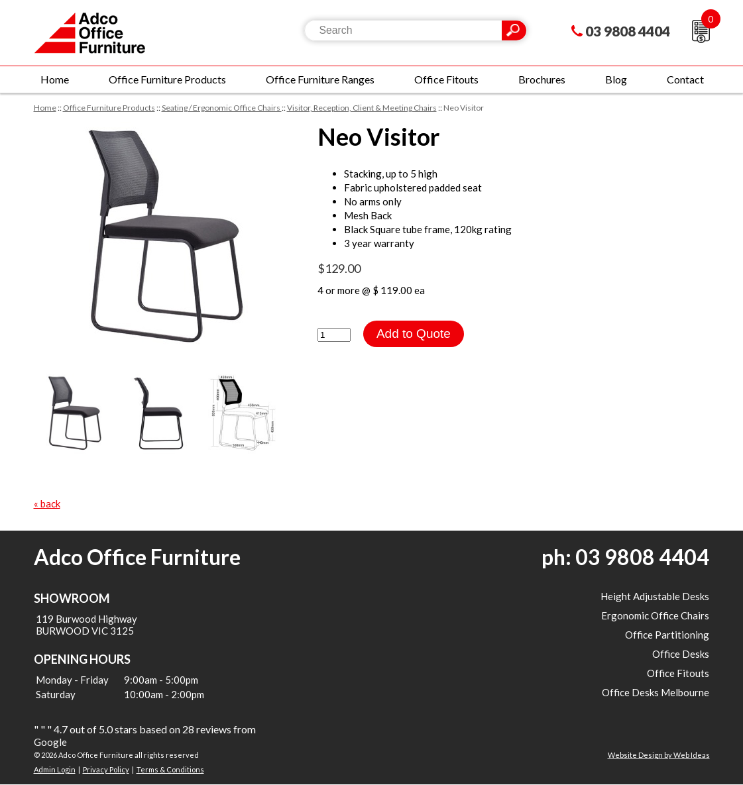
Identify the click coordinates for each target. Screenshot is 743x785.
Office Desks (680, 654)
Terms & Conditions (170, 769)
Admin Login (55, 769)
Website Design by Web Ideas (659, 755)
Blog (616, 79)
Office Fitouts (446, 79)
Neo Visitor (463, 108)
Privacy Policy (106, 769)
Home (54, 79)
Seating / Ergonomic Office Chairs (222, 108)
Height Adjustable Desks (654, 596)
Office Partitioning (667, 635)
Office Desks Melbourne (655, 692)
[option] (162, 238)
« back (47, 503)
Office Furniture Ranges (320, 79)
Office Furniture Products (167, 79)
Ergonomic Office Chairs (655, 615)
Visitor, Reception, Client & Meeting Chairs (362, 108)
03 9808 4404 (627, 31)
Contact (685, 79)
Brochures (541, 79)
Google (50, 742)
